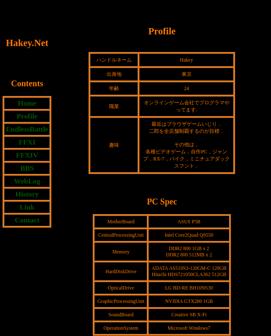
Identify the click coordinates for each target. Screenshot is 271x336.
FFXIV (27, 155)
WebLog (27, 181)
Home (27, 103)
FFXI (26, 142)
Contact (27, 220)
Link (27, 207)
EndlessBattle (27, 129)
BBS (27, 168)
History (27, 194)
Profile (27, 116)
